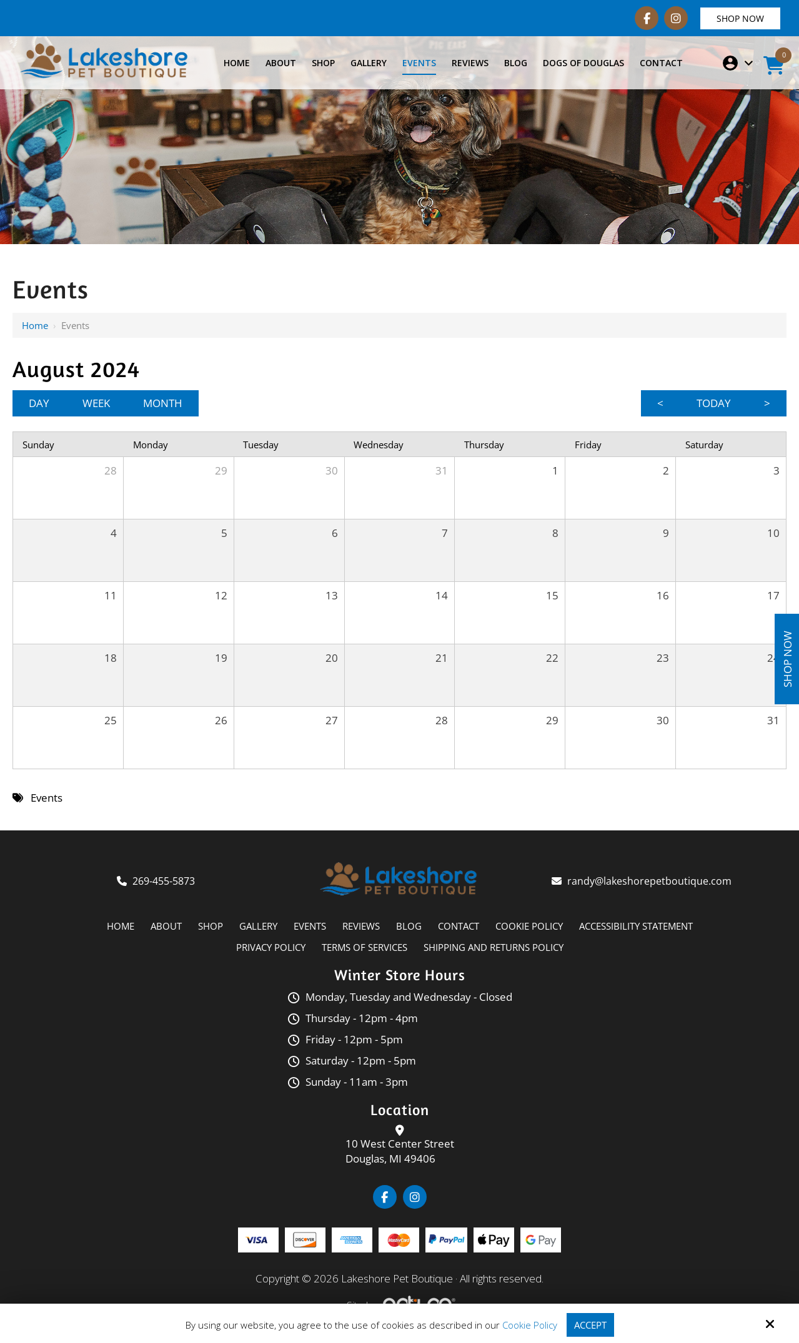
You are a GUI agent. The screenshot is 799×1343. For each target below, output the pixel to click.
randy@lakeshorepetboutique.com (650, 881)
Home (35, 325)
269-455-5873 (163, 881)
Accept (590, 1325)
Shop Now (740, 18)
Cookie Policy (529, 1325)
